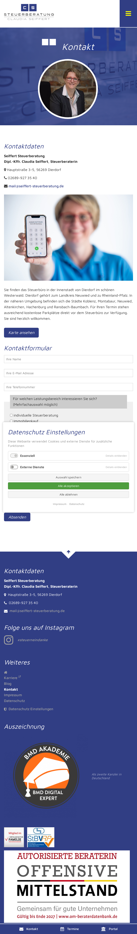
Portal (113, 929)
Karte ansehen (21, 332)
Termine (73, 929)
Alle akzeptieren (68, 486)
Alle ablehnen (69, 494)
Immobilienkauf (26, 421)
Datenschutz (14, 701)
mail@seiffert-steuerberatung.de (36, 186)
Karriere (10, 678)
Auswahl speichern (68, 477)
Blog (7, 683)
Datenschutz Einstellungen (28, 709)
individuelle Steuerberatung (36, 415)
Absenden (17, 517)
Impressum (13, 695)
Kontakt (32, 929)
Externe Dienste (32, 467)
